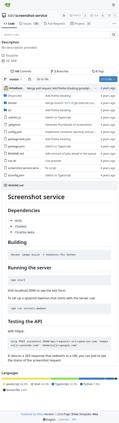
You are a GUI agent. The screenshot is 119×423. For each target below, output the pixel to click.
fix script (50, 168)
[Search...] (113, 34)
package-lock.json (19, 139)
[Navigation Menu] (113, 4)
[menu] (49, 419)
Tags (98, 71)
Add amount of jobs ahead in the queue (70, 153)
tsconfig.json (16, 175)
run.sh (12, 161)
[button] (29, 79)
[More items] (114, 23)
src (10, 110)
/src (15, 96)
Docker (12, 103)
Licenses (63, 419)
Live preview (53, 161)
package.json (16, 146)
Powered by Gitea (32, 414)
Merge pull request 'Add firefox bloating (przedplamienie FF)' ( (66, 88)
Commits (21, 71)
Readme (10, 55)
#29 (67, 103)
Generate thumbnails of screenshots (68, 124)
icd (10, 15)
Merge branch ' (55, 103)
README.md (16, 153)
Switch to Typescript (58, 117)
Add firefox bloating (58, 96)
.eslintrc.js (14, 117)
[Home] (7, 4)
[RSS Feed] (64, 15)
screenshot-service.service (25, 168)
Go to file (42, 79)
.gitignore (14, 124)
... (95, 88)
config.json (15, 132)
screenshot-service (31, 15)
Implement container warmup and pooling (72, 132)
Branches (59, 71)
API (74, 419)
